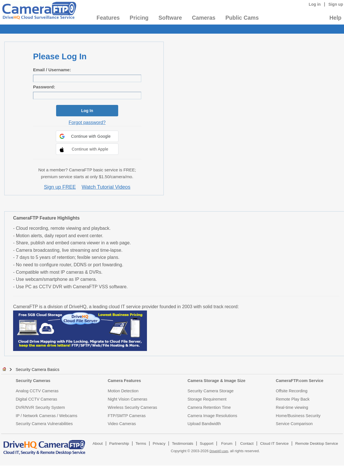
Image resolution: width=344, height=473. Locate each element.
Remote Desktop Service (316, 443)
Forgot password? (87, 122)
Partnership (119, 443)
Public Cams (242, 18)
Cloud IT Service (274, 443)
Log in (315, 4)
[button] (87, 136)
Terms (141, 443)
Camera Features (124, 380)
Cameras (203, 18)
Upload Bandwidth (204, 423)
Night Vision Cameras (127, 399)
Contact (247, 443)
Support (207, 443)
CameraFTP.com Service (299, 380)
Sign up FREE (60, 187)
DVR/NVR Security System (40, 407)
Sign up (335, 4)
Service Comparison (294, 423)
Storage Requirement (207, 399)
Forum (226, 443)
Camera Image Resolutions (212, 415)
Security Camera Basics (38, 369)
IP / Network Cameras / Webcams (46, 415)
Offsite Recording (292, 391)
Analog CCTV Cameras (37, 391)
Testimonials (182, 443)
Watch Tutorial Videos (106, 187)
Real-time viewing (292, 407)
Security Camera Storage (211, 391)
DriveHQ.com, (219, 451)
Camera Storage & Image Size (216, 380)
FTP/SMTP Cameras (127, 415)
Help (335, 18)
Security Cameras (33, 380)
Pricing (139, 18)
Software (170, 18)
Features (108, 18)
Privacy (159, 443)
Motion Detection (123, 391)
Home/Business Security (298, 415)
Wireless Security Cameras (132, 407)
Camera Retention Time (209, 407)
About (98, 443)
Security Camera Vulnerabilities (44, 423)
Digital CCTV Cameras (36, 399)
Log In (87, 110)
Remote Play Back (293, 399)
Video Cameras (122, 423)
